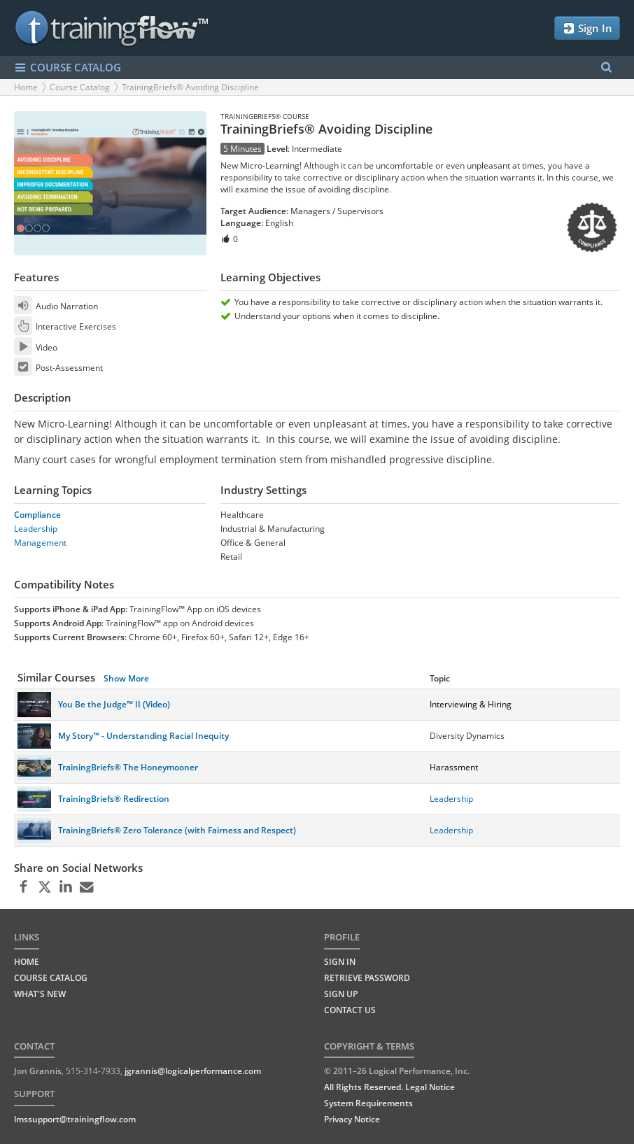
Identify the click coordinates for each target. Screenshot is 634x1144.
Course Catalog (80, 87)
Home (26, 87)
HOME (26, 962)
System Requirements (368, 1103)
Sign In (587, 28)
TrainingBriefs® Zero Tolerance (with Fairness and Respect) (177, 830)
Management (40, 543)
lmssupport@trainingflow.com (75, 1119)
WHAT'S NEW (40, 994)
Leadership (35, 529)
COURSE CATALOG (67, 67)
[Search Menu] (606, 67)
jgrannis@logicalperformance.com (193, 1071)
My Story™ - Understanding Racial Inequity (143, 736)
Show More (126, 678)
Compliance (37, 515)
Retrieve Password (367, 978)
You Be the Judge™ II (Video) (114, 704)
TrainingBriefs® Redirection (113, 799)
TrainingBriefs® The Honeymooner (128, 767)
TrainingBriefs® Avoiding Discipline (190, 87)
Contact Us (350, 1010)
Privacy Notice (352, 1119)
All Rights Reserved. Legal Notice (389, 1087)
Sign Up (341, 994)
